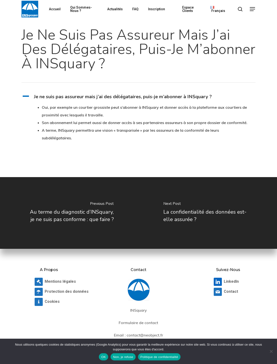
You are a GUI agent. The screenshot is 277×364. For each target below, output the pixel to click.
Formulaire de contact (138, 322)
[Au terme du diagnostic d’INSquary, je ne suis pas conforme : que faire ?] (69, 213)
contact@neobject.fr (145, 335)
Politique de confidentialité (159, 357)
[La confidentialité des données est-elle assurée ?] (207, 213)
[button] (253, 9)
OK (103, 357)
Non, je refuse (123, 357)
